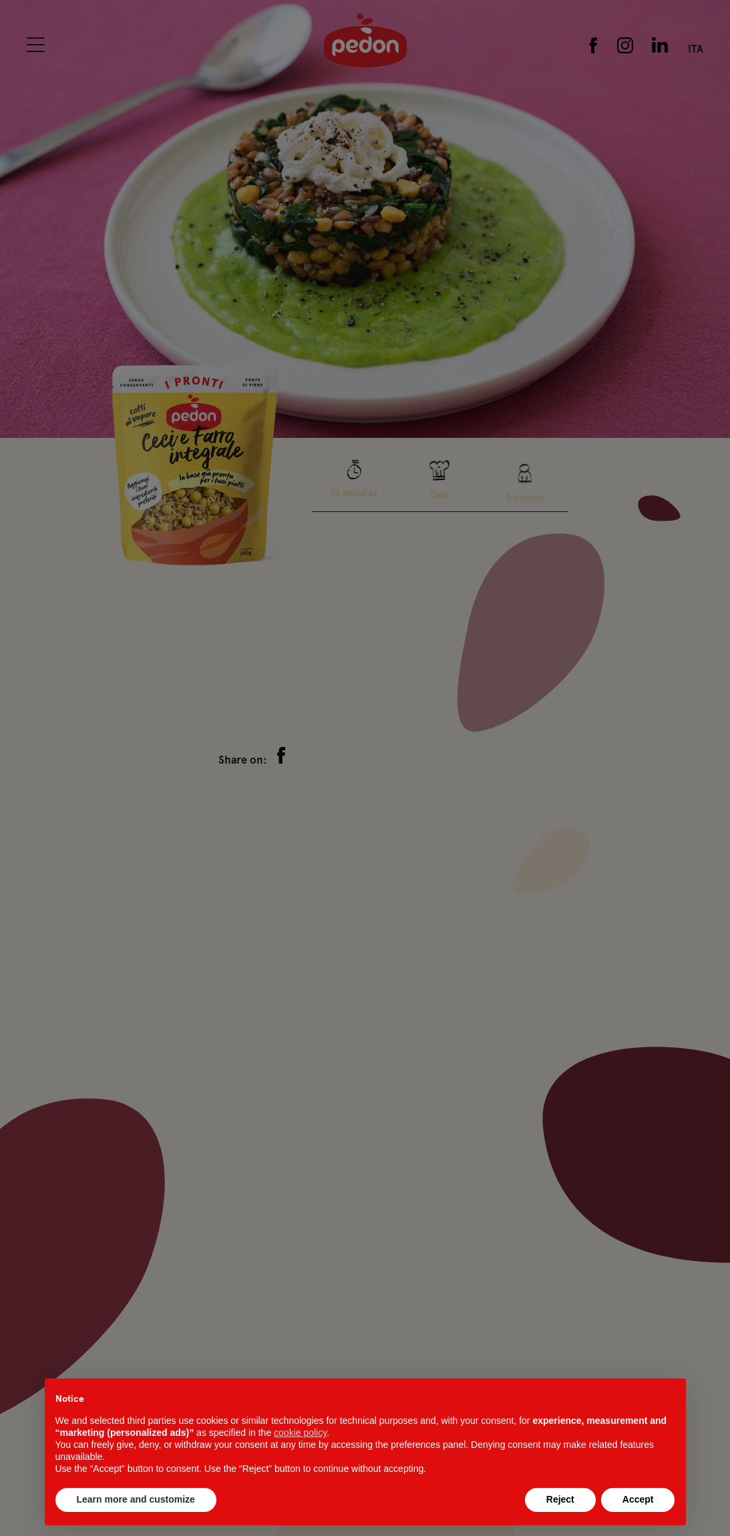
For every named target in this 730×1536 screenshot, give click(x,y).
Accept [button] (638, 1499)
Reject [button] (560, 1499)
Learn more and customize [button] (136, 1499)
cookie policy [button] (300, 1432)
